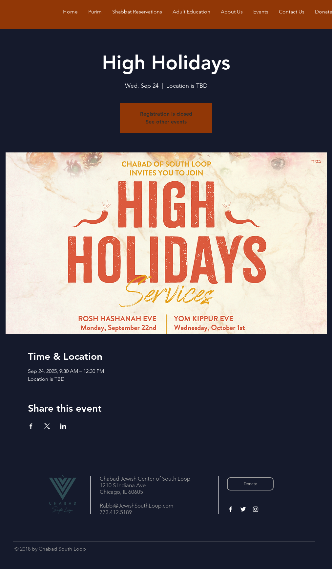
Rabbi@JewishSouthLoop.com (136, 505)
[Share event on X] (47, 426)
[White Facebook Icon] (230, 509)
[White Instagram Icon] (255, 509)
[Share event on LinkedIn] (63, 426)
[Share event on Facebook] (31, 426)
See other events (166, 122)
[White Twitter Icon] (243, 509)
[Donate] (250, 483)
